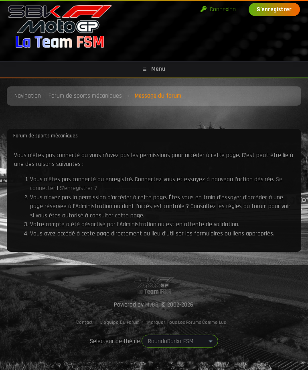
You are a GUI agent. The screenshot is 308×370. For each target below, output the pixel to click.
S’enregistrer (274, 9)
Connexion (218, 9)
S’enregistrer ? (78, 188)
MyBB (151, 305)
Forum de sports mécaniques (85, 96)
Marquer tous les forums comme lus (186, 322)
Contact (84, 322)
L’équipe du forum (120, 322)
